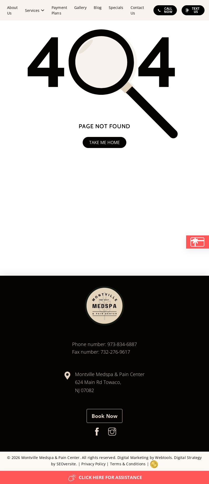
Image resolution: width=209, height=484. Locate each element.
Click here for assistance (105, 477)
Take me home (104, 142)
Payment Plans (59, 10)
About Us (12, 10)
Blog (97, 7)
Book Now (104, 416)
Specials (116, 7)
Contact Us (137, 10)
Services (32, 10)
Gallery (80, 7)
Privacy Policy (93, 463)
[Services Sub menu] (42, 10)
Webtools (163, 457)
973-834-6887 (122, 344)
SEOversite (66, 463)
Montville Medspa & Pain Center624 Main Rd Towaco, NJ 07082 (110, 382)
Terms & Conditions (128, 463)
